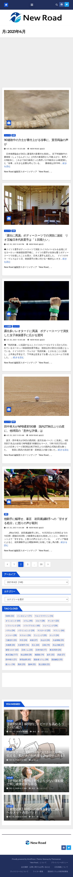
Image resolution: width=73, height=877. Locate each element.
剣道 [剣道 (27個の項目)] (34, 640)
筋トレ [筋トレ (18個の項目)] (10, 664)
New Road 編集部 (36, 149)
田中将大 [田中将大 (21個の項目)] (11, 659)
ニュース (7, 135)
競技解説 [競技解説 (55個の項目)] (57, 659)
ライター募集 (38, 871)
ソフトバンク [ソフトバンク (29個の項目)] (13, 626)
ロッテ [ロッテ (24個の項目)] (54, 635)
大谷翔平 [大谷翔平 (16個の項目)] (23, 645)
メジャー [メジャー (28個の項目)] (11, 635)
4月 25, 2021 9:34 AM (15, 528)
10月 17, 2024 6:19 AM (18, 732)
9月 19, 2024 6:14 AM (18, 817)
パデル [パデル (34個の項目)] (10, 630)
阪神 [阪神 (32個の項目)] (32, 664)
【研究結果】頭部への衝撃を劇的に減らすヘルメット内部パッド (35, 810)
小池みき (33, 760)
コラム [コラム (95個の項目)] (28, 621)
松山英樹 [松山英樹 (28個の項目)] (26, 655)
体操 (13, 230)
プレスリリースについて (19, 871)
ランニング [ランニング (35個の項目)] (40, 635)
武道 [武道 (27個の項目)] (61, 655)
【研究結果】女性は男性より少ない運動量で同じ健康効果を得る (35, 782)
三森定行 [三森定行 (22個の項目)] (11, 640)
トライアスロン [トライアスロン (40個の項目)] (31, 626)
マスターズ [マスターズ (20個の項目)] (43, 630)
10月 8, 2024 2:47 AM (18, 760)
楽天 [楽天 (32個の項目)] (50, 655)
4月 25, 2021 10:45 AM (16, 340)
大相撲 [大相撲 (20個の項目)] (10, 645)
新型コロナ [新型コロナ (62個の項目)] (12, 650)
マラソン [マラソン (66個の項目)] (58, 630)
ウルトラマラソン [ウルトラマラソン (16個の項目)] (44, 616)
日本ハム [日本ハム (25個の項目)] (27, 650)
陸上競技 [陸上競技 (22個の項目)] (44, 664)
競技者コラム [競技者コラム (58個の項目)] (41, 659)
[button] (57, 5)
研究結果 (10, 721)
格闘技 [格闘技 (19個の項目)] (39, 655)
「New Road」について (38, 863)
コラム (9, 749)
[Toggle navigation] (32, 5)
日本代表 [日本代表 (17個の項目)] (41, 650)
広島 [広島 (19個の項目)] (46, 645)
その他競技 (8, 326)
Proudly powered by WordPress (24, 859)
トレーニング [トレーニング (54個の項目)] (50, 626)
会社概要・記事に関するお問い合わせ (35, 867)
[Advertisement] (36, 57)
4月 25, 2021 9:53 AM (15, 435)
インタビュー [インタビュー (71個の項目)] (24, 616)
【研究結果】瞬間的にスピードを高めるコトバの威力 (35, 725)
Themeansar (56, 859)
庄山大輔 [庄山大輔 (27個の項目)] (58, 645)
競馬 (6, 514)
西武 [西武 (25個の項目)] (21, 664)
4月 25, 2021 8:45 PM (15, 244)
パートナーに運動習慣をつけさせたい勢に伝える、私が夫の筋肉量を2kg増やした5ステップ (36, 755)
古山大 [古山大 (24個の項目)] (45, 640)
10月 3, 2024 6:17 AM (18, 788)
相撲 (13, 135)
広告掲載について (61, 867)
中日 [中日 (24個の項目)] (23, 640)
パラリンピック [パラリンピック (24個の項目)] (26, 630)
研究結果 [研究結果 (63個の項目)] (25, 659)
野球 (13, 422)
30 (41, 564)
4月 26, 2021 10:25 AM (16, 149)
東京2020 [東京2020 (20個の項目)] (55, 650)
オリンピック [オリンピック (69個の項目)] (13, 621)
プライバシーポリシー (59, 863)
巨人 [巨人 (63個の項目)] (35, 645)
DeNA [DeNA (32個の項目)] (10, 616)
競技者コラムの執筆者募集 (58, 871)
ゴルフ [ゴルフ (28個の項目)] (40, 621)
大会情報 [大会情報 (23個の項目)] (58, 640)
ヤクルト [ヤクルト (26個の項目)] (25, 635)
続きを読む (18, 357)
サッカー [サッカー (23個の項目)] (53, 621)
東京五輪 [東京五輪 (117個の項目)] (12, 655)
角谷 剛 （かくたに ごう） (42, 732)
